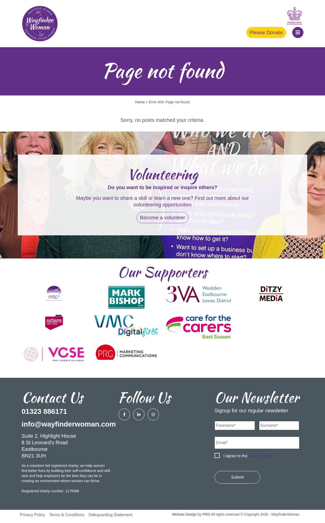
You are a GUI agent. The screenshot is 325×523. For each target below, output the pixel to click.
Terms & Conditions (67, 515)
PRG (206, 514)
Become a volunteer (162, 217)
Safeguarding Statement (110, 515)
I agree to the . (248, 456)
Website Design (184, 514)
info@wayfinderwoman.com (69, 424)
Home (140, 102)
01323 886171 (44, 411)
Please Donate (266, 32)
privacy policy (261, 456)
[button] (297, 32)
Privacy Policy (32, 515)
